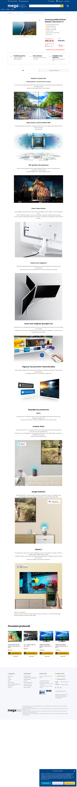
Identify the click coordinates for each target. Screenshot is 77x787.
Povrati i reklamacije (28, 682)
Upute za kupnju (27, 687)
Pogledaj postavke (70, 783)
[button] (74, 771)
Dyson (43, 9)
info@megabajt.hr (18, 59)
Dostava (39, 9)
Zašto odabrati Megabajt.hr (14, 684)
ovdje (59, 614)
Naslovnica (23, 9)
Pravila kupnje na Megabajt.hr (30, 678)
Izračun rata (61, 46)
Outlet (58, 9)
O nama (48, 9)
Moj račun (67, 1)
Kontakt (53, 9)
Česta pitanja (11, 682)
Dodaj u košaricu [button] (16, 653)
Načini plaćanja (27, 679)
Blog (9, 678)
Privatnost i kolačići (28, 686)
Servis (34, 9)
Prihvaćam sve (46, 783)
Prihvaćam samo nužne (58, 783)
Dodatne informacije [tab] (54, 70)
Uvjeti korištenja (27, 676)
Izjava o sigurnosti (28, 684)
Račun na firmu (11, 686)
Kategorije (11, 9)
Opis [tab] (23, 70)
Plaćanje (30, 9)
